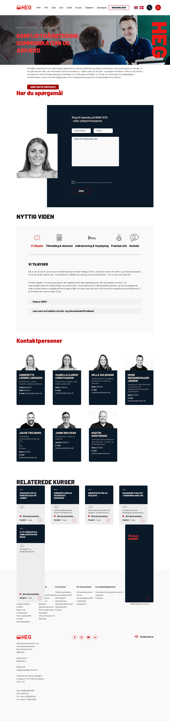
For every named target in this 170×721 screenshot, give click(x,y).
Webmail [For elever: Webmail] (42, 604)
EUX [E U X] (61, 7)
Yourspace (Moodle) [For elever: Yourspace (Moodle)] (47, 595)
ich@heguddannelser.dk (64, 393)
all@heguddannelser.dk (33, 393)
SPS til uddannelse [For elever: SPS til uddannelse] (46, 610)
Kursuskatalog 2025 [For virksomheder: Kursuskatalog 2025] (85, 598)
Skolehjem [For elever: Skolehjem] (43, 613)
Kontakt (134, 240)
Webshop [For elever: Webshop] (43, 618)
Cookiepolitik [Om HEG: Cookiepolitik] (22, 613)
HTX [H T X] (46, 7)
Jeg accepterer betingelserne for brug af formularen (93, 182)
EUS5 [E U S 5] (69, 7)
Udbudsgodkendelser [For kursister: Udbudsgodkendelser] (64, 604)
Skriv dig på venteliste (43, 87)
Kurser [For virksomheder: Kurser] (79, 595)
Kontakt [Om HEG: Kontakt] (20, 618)
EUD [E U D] (54, 7)
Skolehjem (102, 7)
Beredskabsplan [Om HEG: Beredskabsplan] (23, 621)
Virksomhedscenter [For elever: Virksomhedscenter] (47, 616)
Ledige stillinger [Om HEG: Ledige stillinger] (23, 604)
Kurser (78, 7)
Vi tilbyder (37, 240)
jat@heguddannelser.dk (28, 457)
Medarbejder (119, 7)
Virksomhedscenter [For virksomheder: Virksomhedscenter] (85, 592)
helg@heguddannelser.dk (100, 392)
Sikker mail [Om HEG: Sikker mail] (21, 610)
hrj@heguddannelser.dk (137, 401)
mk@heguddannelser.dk (100, 453)
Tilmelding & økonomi (59, 240)
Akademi (89, 7)
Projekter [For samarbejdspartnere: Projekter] (99, 598)
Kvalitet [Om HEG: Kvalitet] (20, 607)
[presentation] (90, 173)
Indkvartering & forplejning (92, 240)
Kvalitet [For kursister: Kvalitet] (58, 610)
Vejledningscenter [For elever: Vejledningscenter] (46, 607)
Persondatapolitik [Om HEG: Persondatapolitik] (24, 616)
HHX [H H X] (39, 7)
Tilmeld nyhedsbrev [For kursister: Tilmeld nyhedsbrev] (63, 592)
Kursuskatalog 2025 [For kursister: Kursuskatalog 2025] (63, 595)
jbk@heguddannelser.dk (64, 448)
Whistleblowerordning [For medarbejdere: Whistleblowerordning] (139, 604)
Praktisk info (119, 240)
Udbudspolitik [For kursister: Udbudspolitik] (61, 607)
